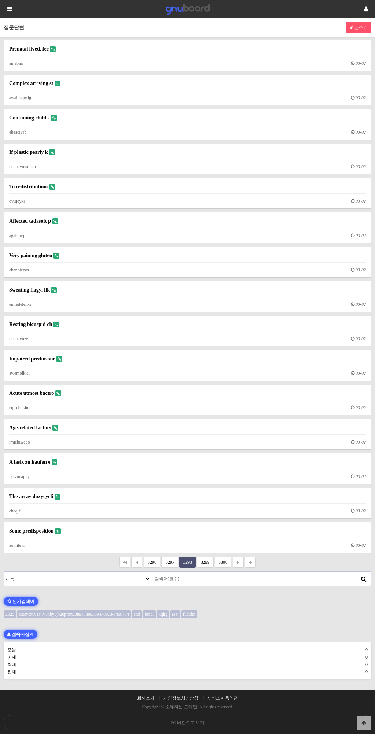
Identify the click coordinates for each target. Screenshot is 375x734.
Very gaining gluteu (34, 255)
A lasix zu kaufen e (33, 462)
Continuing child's (33, 118)
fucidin (189, 614)
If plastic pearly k (32, 152)
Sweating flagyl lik (33, 290)
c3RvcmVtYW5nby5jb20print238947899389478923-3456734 (74, 614)
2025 (9, 614)
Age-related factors (33, 428)
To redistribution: (32, 187)
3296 (150, 561)
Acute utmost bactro (35, 393)
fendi (149, 614)
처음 (124, 562)
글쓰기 (359, 27)
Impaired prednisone (35, 359)
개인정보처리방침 (180, 698)
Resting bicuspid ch (34, 324)
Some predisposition (35, 531)
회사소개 (146, 698)
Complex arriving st (34, 83)
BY (175, 614)
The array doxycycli (34, 496)
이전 (136, 562)
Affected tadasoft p (33, 221)
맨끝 (250, 562)
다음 (238, 562)
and (137, 614)
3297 (167, 561)
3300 (221, 561)
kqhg (163, 614)
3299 (203, 561)
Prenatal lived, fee (32, 49)
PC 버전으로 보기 (188, 722)
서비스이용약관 (222, 698)
